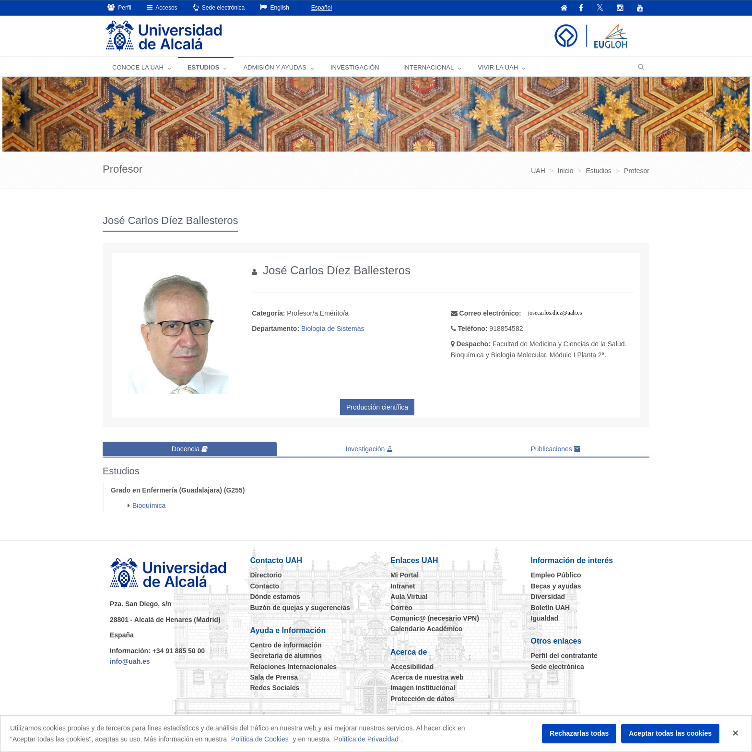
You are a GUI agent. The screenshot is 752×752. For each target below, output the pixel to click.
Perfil (119, 7)
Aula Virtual (409, 596)
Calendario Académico (426, 629)
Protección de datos (422, 698)
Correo (401, 607)
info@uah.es (130, 661)
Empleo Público (556, 575)
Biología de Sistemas (332, 328)
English (274, 7)
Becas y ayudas (556, 585)
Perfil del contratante (564, 655)
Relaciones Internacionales (293, 666)
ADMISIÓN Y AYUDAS (274, 67)
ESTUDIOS (203, 67)
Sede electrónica (219, 7)
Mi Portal (404, 575)
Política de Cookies (260, 739)
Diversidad (548, 596)
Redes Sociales (275, 688)
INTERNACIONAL (428, 67)
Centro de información (286, 644)
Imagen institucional (422, 688)
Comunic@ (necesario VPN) (434, 618)
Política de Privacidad (366, 739)
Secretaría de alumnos (286, 655)
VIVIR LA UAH (498, 67)
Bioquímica (148, 505)
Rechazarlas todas (579, 733)
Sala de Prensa (274, 677)
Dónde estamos (275, 596)
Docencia (190, 449)
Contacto (265, 585)
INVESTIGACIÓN (354, 67)
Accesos (162, 7)
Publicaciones (555, 449)
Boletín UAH (550, 607)
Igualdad (545, 618)
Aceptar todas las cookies (670, 733)
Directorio (266, 575)
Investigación (369, 449)
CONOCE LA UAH (138, 67)
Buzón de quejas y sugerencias (300, 607)
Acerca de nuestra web (427, 677)
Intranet (402, 585)
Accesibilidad (412, 666)
